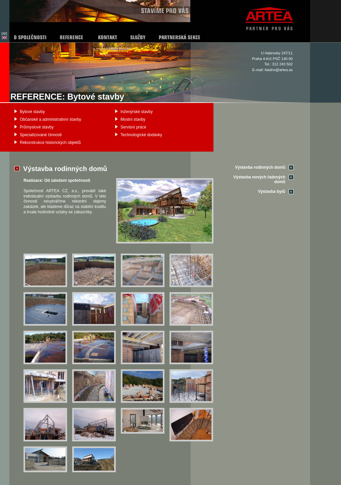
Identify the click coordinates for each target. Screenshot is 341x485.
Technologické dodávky (141, 134)
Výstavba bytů (271, 191)
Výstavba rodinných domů (260, 167)
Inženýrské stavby (136, 111)
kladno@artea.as (279, 70)
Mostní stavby (132, 119)
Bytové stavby (32, 111)
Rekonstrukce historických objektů (50, 142)
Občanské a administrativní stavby (50, 119)
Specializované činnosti (41, 134)
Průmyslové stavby (37, 127)
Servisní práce (133, 127)
